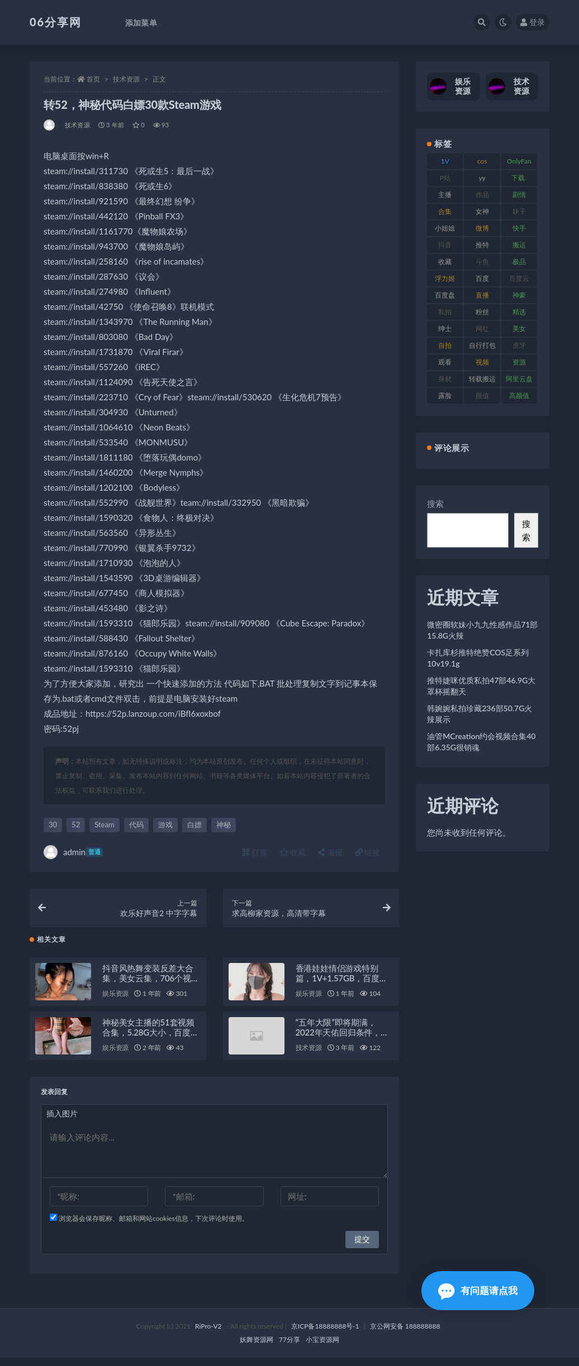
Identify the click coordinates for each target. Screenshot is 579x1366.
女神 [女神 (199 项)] (482, 211)
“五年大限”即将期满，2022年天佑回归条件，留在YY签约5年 (342, 1040)
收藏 (292, 852)
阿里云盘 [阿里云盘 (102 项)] (519, 379)
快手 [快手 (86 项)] (519, 228)
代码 (136, 824)
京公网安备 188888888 (405, 1334)
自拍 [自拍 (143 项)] (445, 345)
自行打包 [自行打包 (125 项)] (482, 345)
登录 (532, 22)
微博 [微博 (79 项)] (482, 228)
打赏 (255, 852)
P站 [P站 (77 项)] (445, 178)
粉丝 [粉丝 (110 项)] (482, 312)
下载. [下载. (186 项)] (518, 178)
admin (73, 852)
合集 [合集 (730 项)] (445, 211)
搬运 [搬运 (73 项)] (519, 245)
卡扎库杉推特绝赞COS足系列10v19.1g (478, 658)
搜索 (435, 504)
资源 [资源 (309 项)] (519, 362)
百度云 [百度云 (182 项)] (519, 278)
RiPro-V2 (208, 1334)
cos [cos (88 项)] (482, 161)
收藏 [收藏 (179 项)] (445, 261)
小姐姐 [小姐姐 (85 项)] (445, 228)
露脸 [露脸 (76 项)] (445, 395)
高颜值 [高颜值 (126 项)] (519, 395)
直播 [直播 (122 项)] (482, 295)
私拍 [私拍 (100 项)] (445, 312)
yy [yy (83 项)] (481, 178)
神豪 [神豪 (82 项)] (519, 295)
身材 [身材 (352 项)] (445, 379)
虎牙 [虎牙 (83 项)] (519, 345)
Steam (104, 824)
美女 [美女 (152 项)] (519, 328)
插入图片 (62, 1122)
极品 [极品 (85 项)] (519, 261)
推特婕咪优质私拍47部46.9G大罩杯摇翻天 (481, 685)
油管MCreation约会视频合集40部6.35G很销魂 (481, 741)
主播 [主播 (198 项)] (445, 194)
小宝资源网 (322, 1348)
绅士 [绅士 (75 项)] (445, 328)
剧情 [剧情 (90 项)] (519, 194)
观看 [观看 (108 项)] (445, 362)
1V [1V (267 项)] (445, 161)
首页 (93, 79)
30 (53, 824)
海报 (330, 852)
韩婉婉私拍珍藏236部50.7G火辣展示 (479, 713)
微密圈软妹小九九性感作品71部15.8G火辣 (482, 630)
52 (76, 824)
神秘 (223, 824)
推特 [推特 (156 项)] (482, 245)
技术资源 (126, 79)
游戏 (165, 824)
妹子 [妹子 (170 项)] (519, 211)
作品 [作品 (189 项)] (482, 194)
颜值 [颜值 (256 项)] (482, 395)
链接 (368, 852)
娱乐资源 (115, 1002)
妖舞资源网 (256, 1348)
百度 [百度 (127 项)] (482, 278)
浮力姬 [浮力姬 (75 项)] (445, 278)
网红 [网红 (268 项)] (482, 328)
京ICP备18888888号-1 (325, 1334)
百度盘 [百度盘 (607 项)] (445, 295)
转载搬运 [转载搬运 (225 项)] (482, 379)
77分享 (289, 1348)
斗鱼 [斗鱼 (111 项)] (482, 261)
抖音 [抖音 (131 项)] (445, 245)
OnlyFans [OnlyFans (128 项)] (519, 163)
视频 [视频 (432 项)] (482, 362)
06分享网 (56, 21)
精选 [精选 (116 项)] (519, 312)
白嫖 (194, 824)
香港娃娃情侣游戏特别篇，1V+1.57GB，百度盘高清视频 (342, 986)
